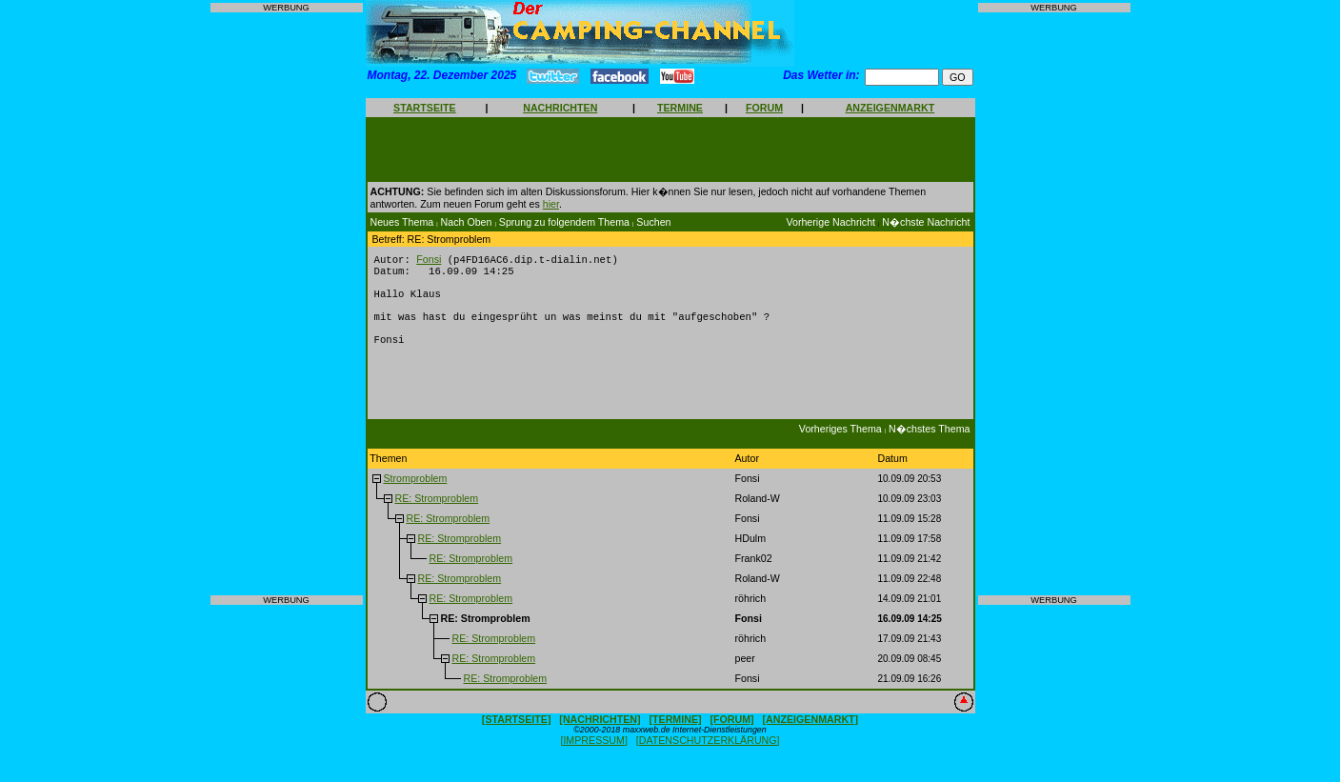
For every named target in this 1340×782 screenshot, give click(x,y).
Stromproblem (415, 492)
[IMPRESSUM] (593, 754)
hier (551, 204)
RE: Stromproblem (436, 512)
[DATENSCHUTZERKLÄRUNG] (708, 754)
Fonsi (428, 260)
